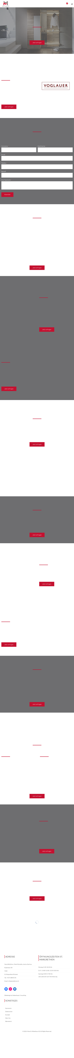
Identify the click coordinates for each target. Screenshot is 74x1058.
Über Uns (8, 1018)
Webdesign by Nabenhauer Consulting (15, 995)
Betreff (3, 171)
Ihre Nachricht (6, 180)
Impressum (8, 1008)
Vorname (4, 146)
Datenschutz (8, 1011)
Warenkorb (8, 1021)
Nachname (41, 146)
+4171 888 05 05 (11, 977)
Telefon (3, 163)
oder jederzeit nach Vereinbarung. (47, 976)
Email (3, 154)
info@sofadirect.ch (13, 981)
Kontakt (7, 1015)
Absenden (7, 194)
